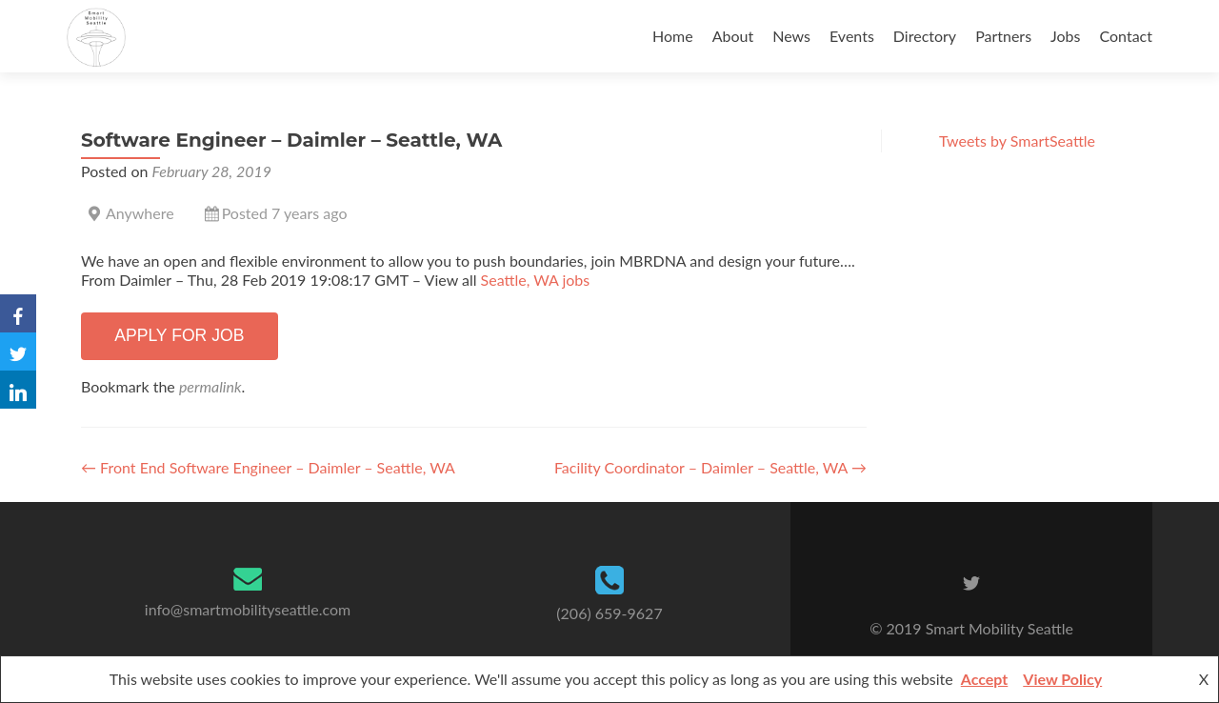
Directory (924, 36)
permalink (210, 386)
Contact (1126, 36)
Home (672, 36)
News (791, 36)
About (733, 36)
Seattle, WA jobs (535, 280)
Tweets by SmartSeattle (1017, 140)
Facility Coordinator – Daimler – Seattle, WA (710, 467)
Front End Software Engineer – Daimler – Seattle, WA (268, 467)
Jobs (1065, 36)
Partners (1003, 36)
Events (851, 36)
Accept (985, 679)
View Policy (1062, 679)
